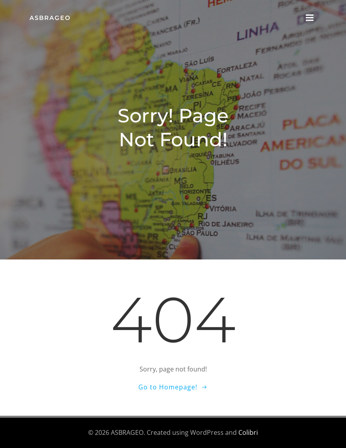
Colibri (248, 432)
